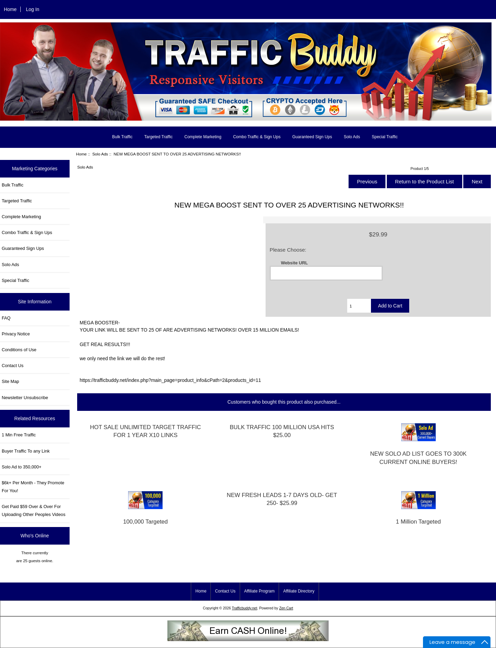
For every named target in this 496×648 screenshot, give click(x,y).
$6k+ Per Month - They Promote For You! (33, 486)
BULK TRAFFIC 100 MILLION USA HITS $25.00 (282, 431)
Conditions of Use (19, 349)
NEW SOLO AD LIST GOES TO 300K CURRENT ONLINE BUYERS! (418, 457)
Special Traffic (384, 136)
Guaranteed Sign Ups (312, 136)
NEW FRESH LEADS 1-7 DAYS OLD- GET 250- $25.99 (282, 499)
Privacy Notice (16, 333)
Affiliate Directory (298, 591)
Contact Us (12, 365)
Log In (32, 9)
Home (10, 9)
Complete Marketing (202, 136)
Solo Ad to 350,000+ (21, 466)
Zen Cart (286, 608)
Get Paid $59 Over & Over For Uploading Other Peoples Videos (33, 510)
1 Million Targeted (418, 521)
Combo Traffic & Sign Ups (257, 136)
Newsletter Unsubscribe (25, 397)
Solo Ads (100, 154)
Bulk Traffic (122, 136)
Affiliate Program (259, 591)
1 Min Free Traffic (19, 434)
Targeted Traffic (158, 136)
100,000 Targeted (145, 521)
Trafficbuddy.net (244, 608)
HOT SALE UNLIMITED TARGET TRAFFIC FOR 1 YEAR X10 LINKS (145, 431)
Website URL (294, 262)
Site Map (10, 381)
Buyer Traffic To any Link (26, 451)
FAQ (6, 318)
